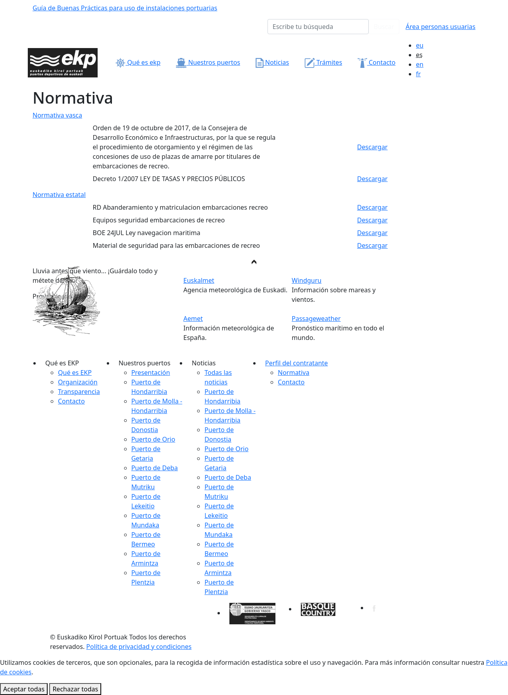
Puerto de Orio (153, 439)
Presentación (150, 372)
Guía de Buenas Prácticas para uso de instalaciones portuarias (125, 8)
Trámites (323, 62)
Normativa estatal (59, 194)
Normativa (293, 372)
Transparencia (79, 391)
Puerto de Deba (154, 467)
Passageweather (316, 318)
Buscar (384, 26)
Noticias (272, 62)
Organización (78, 382)
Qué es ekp (137, 62)
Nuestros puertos (208, 62)
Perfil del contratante (296, 363)
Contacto (377, 62)
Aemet (193, 318)
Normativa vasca (57, 115)
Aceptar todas (23, 689)
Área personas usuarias (440, 26)
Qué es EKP (75, 372)
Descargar (372, 147)
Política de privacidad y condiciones (138, 646)
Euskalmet (198, 280)
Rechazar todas (75, 689)
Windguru (306, 280)
